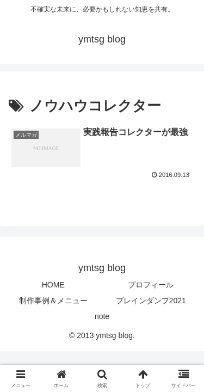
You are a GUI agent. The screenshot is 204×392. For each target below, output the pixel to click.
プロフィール (151, 284)
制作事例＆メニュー (53, 300)
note (102, 316)
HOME (53, 284)
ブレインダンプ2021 (151, 300)
